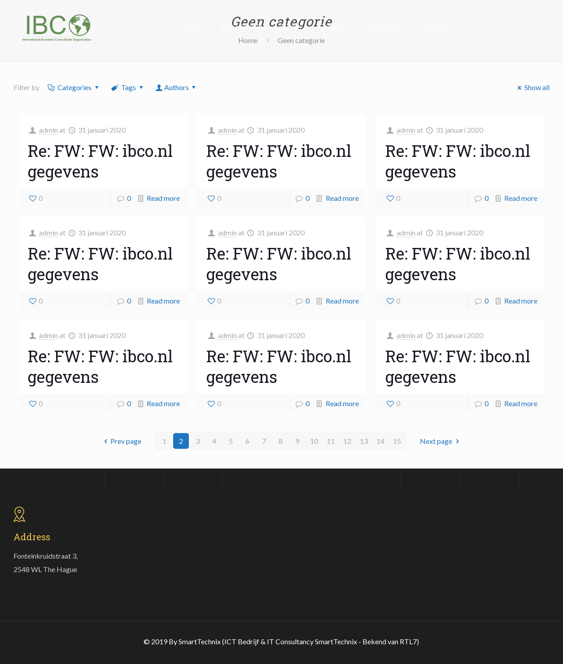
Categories (74, 87)
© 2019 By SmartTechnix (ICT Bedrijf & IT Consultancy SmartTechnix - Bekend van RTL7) (281, 641)
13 (364, 441)
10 (314, 441)
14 (380, 441)
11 (331, 441)
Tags (127, 87)
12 (347, 441)
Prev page (120, 441)
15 (397, 441)
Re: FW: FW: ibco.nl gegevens (100, 161)
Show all (532, 87)
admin (48, 130)
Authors (176, 87)
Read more (163, 198)
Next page (441, 441)
